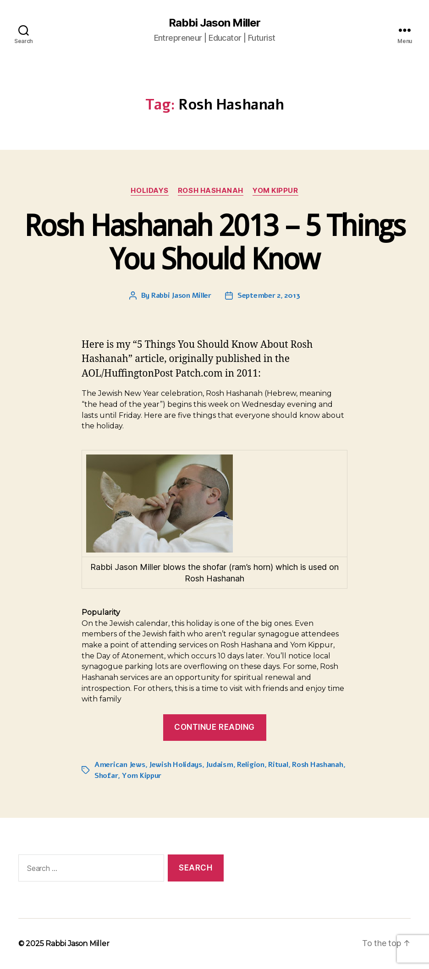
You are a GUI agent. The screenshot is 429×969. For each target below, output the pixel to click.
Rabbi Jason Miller (214, 22)
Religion (250, 765)
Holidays (149, 190)
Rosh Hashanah (210, 190)
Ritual (278, 765)
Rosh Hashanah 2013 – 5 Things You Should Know (214, 242)
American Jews (119, 765)
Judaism (219, 765)
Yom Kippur (275, 190)
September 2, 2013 (268, 295)
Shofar (106, 776)
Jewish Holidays (175, 765)
